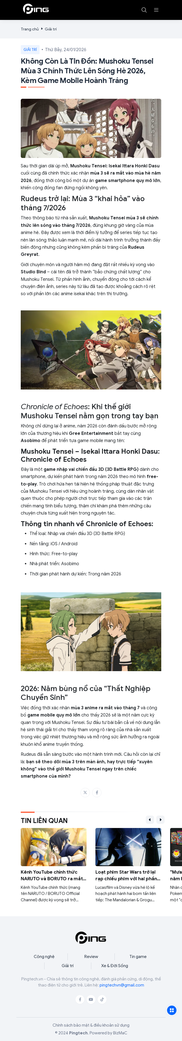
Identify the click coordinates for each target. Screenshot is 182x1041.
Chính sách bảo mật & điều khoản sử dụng (91, 1025)
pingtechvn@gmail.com (122, 985)
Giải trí (51, 29)
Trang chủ (30, 29)
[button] (156, 10)
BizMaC (120, 1032)
